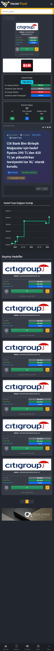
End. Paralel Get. (27, 112)
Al (27, 49)
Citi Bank (25, 135)
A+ (45, 189)
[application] (27, 228)
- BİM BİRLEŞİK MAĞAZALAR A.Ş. (27, 33)
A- (38, 189)
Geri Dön (9, 18)
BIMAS (36, 135)
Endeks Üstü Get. (42, 112)
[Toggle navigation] (51, 5)
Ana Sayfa (12, 135)
